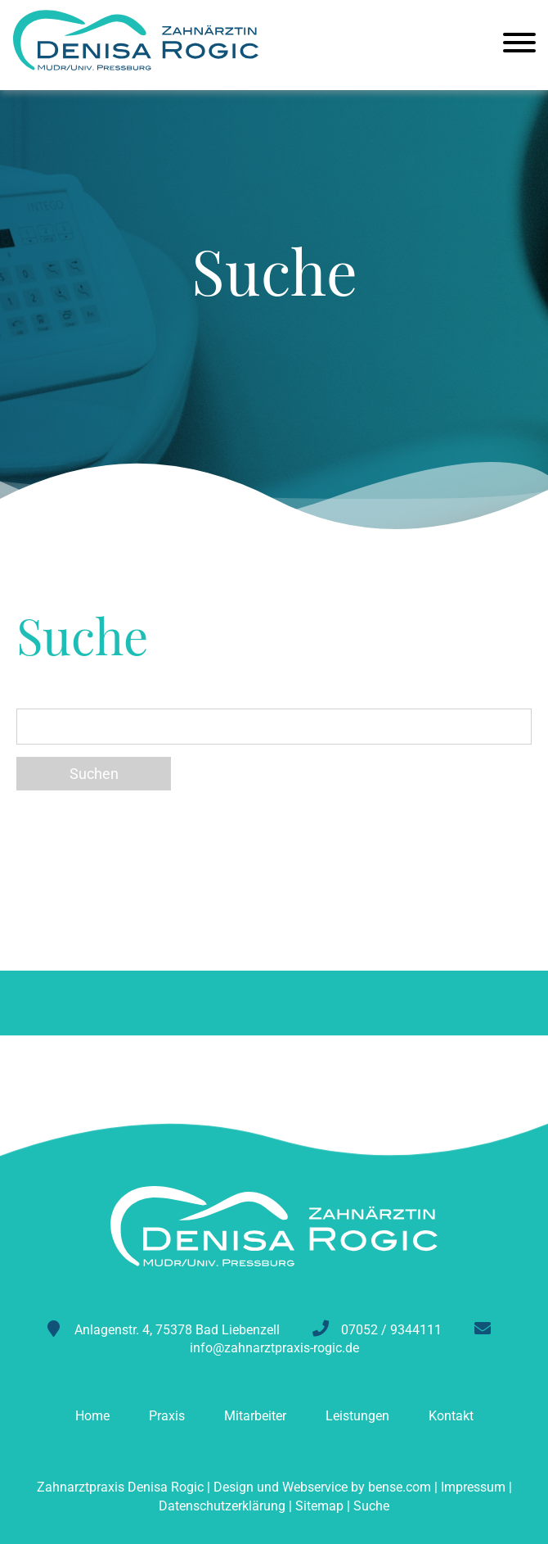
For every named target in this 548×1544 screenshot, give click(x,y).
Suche (371, 1506)
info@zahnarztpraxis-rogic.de (274, 1348)
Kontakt (451, 1416)
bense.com (399, 1487)
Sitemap (319, 1506)
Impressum (473, 1487)
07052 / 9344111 (391, 1330)
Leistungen (357, 1416)
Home (92, 1416)
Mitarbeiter (255, 1416)
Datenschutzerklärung (222, 1506)
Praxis (167, 1416)
